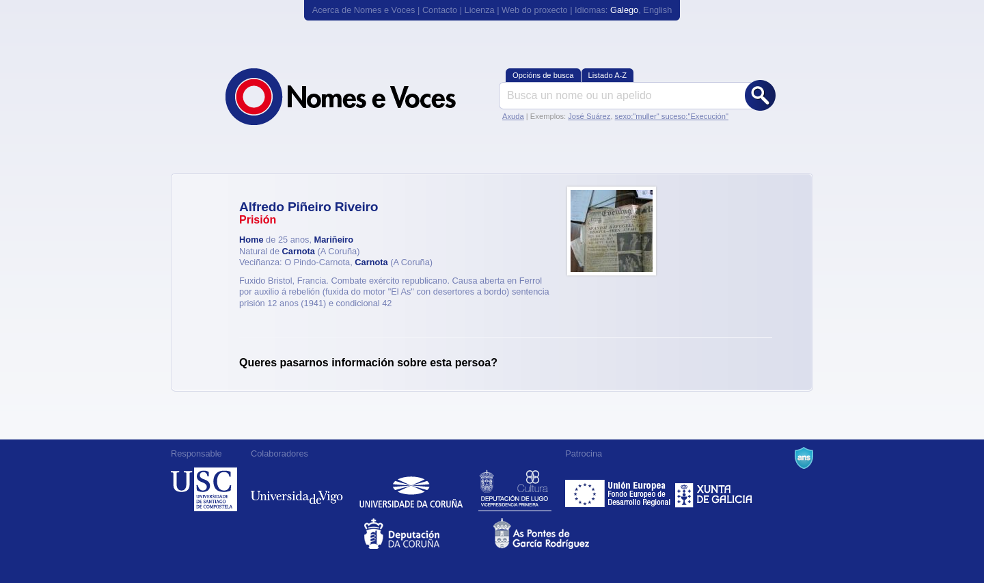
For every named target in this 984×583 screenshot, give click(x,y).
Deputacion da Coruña (427, 533)
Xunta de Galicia (713, 489)
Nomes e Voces (355, 96)
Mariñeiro (334, 239)
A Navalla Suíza (804, 458)
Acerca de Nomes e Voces (363, 10)
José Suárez (589, 116)
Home (251, 239)
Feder (618, 489)
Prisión (257, 220)
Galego (624, 10)
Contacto (439, 10)
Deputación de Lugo (514, 489)
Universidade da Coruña (411, 489)
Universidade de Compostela (204, 489)
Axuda (513, 116)
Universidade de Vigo (297, 489)
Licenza (480, 10)
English (657, 10)
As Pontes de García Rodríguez (556, 533)
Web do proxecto (535, 10)
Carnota (298, 251)
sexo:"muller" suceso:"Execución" (671, 116)
